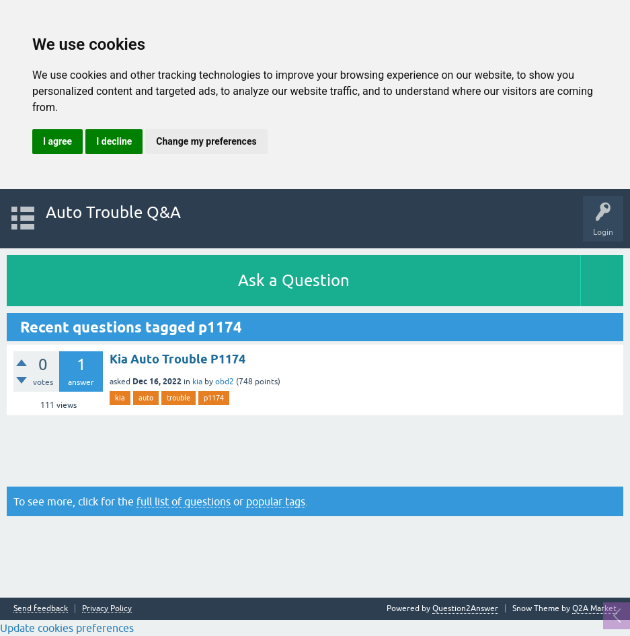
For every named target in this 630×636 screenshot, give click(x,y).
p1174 (214, 398)
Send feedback (40, 608)
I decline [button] (114, 141)
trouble (178, 398)
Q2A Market (594, 608)
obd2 (224, 381)
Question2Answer (465, 608)
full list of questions (183, 501)
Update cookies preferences (67, 628)
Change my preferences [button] (206, 141)
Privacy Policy (107, 608)
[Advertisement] (315, 451)
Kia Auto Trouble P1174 (177, 359)
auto (146, 398)
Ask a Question (294, 280)
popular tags (275, 501)
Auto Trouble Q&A (113, 212)
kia (197, 381)
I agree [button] (57, 141)
